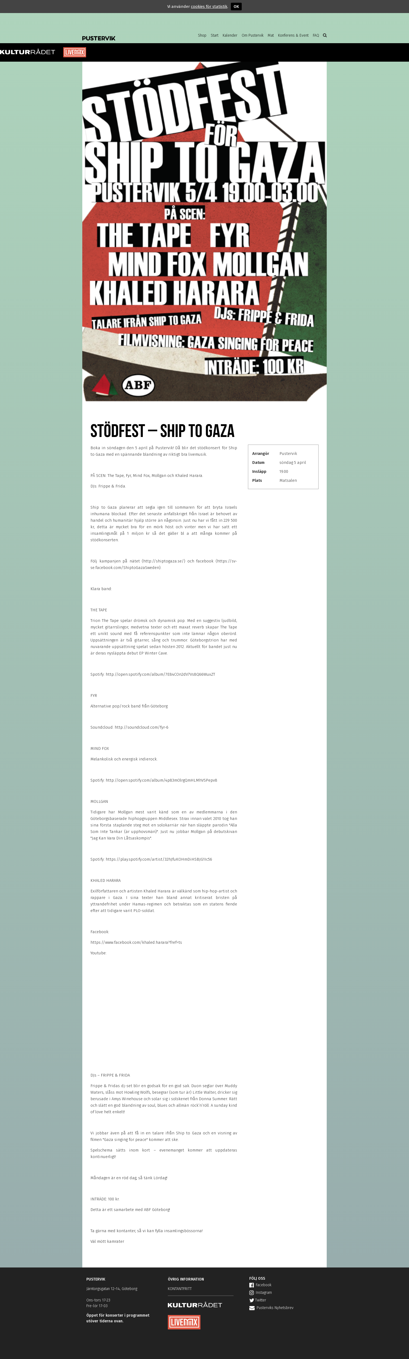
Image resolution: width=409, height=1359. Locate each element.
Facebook (260, 1285)
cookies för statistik (209, 6)
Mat (271, 35)
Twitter (257, 1300)
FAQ (316, 35)
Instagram (260, 1292)
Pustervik (125, 34)
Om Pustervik (252, 35)
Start (214, 35)
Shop (202, 35)
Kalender (230, 35)
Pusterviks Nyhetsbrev (271, 1307)
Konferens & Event (293, 35)
